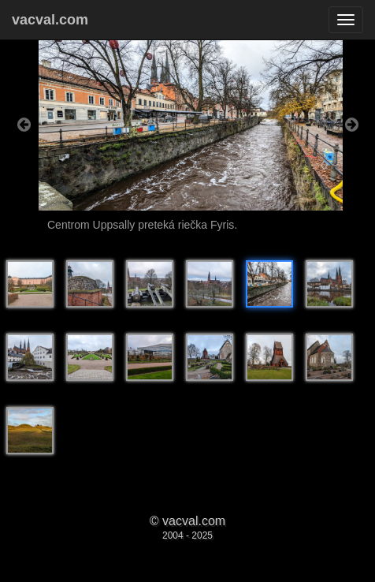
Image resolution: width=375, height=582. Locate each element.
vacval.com (50, 20)
